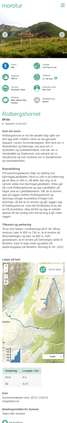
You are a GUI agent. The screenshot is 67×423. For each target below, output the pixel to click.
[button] (46, 303)
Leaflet (51, 362)
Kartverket (60, 362)
